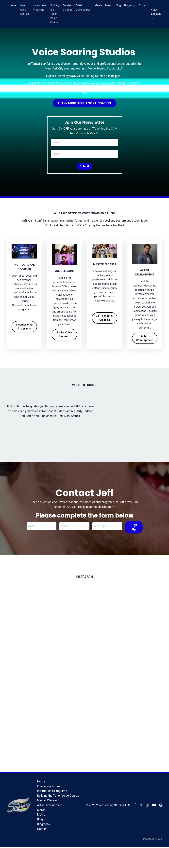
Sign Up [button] (134, 527)
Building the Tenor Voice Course (55, 14)
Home (12, 5)
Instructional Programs (40, 7)
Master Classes (67, 7)
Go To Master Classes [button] (105, 318)
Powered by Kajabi (152, 839)
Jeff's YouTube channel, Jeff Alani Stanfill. (53, 416)
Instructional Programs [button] (24, 326)
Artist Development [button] (145, 338)
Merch (98, 5)
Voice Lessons (156, 13)
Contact (143, 5)
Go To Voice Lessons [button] (64, 334)
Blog (118, 5)
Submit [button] (84, 166)
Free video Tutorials (25, 9)
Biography (130, 5)
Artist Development (83, 7)
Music (108, 5)
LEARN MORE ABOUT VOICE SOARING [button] (84, 103)
